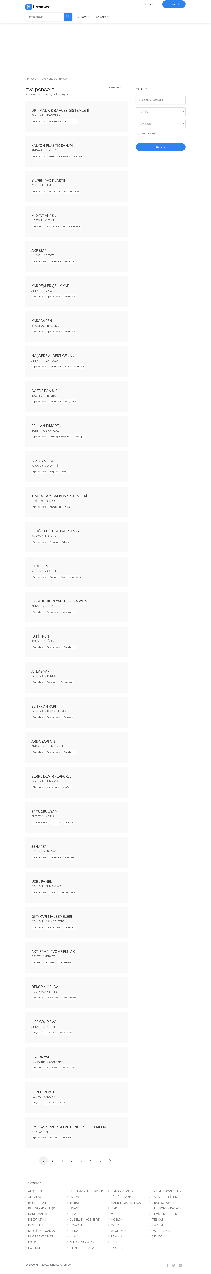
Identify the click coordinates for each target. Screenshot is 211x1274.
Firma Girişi (148, 4)
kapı (63, 1102)
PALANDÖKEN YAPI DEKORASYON (59, 601)
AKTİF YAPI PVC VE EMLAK (53, 952)
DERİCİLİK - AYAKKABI (42, 1230)
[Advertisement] (105, 49)
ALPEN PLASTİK (44, 1092)
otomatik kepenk (72, 226)
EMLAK (74, 1197)
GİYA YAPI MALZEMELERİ (51, 917)
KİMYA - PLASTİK (122, 1191)
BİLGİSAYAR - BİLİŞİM (42, 1208)
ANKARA (36, 150)
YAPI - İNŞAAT (161, 1230)
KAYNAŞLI (49, 816)
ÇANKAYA (51, 360)
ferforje (67, 787)
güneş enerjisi (41, 822)
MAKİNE (116, 1208)
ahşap (66, 542)
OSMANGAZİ (51, 430)
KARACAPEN (41, 321)
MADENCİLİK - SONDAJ (126, 1202)
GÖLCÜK (51, 641)
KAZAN (50, 1026)
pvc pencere (40, 121)
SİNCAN (50, 290)
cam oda (70, 261)
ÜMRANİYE (54, 781)
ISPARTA (36, 956)
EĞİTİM (32, 1242)
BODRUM (50, 571)
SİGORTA (117, 1247)
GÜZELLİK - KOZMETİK (85, 1219)
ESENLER (53, 185)
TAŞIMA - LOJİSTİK (164, 1197)
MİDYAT (49, 220)
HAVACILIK (77, 1225)
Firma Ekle (174, 4)
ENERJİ (74, 1202)
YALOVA (36, 1131)
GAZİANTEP (38, 1061)
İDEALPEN (39, 566)
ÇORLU (51, 501)
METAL (115, 1214)
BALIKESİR (37, 395)
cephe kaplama (68, 892)
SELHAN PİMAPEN (46, 426)
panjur (66, 472)
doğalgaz (52, 682)
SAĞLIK (115, 1242)
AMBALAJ (34, 1197)
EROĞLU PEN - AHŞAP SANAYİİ (56, 531)
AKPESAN (39, 251)
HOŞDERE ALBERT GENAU (52, 356)
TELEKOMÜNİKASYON (167, 1208)
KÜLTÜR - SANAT (122, 1197)
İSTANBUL (37, 115)
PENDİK (52, 676)
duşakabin (56, 191)
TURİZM (157, 1225)
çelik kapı (38, 296)
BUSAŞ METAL (43, 461)
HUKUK (74, 1236)
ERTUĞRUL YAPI (44, 812)
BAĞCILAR (53, 115)
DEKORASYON (37, 1219)
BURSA (35, 430)
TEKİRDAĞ (37, 501)
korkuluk (38, 226)
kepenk (54, 472)
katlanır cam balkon (75, 366)
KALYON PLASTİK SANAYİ (52, 145)
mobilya (54, 542)
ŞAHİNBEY (56, 1061)
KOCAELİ (37, 255)
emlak (37, 962)
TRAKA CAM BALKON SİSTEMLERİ (59, 496)
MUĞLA (36, 571)
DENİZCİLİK (35, 1225)
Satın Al (102, 16)
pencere (70, 857)
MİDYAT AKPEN (43, 216)
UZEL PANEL (41, 882)
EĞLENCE (34, 1247)
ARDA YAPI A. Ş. (43, 741)
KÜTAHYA (37, 991)
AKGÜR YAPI (41, 1057)
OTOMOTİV (118, 1230)
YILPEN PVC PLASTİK (48, 181)
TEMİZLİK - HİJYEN (164, 1214)
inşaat (37, 1032)
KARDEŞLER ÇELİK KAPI (50, 286)
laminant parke (72, 191)
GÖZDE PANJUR (44, 391)
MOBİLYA (117, 1219)
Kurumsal (81, 16)
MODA (115, 1225)
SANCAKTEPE (55, 921)
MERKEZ (50, 150)
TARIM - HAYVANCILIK (166, 1191)
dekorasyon (53, 612)
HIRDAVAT (76, 1230)
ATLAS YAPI (41, 671)
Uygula (160, 147)
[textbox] (160, 112)
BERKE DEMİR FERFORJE (51, 776)
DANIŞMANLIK (37, 1214)
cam (68, 507)
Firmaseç (30, 78)
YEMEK (157, 1236)
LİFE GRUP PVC (43, 1022)
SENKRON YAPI (43, 706)
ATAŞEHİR (53, 466)
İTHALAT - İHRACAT (83, 1247)
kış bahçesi (71, 121)
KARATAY (50, 851)
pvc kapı (79, 156)
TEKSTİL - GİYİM (163, 1202)
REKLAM (116, 1236)
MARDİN (36, 220)
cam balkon (56, 121)
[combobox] (161, 111)
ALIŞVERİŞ (35, 1191)
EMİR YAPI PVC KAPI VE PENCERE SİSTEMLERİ (68, 1127)
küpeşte (69, 717)
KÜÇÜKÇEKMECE (58, 711)
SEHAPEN (39, 847)
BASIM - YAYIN (37, 1202)
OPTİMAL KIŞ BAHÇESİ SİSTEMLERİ (60, 110)
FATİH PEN (40, 636)
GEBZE (50, 255)
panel (53, 892)
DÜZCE (36, 816)
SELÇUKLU (50, 536)
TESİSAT (157, 1219)
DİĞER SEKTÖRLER (41, 1236)
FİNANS (75, 1208)
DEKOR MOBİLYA (44, 987)
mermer (70, 822)
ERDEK (51, 395)
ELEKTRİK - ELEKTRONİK (86, 1191)
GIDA (73, 1214)
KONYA (36, 536)
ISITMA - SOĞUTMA (82, 1242)
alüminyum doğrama (60, 156)
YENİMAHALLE (54, 746)
